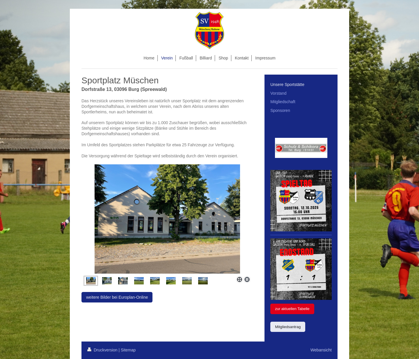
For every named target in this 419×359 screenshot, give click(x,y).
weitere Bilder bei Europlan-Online (117, 297)
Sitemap (128, 350)
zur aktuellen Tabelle (292, 309)
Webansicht (321, 350)
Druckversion (102, 350)
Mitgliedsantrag (288, 327)
